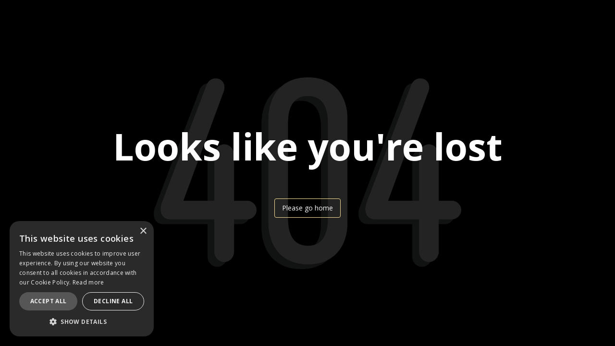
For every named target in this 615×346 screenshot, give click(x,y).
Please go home (307, 207)
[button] (81, 322)
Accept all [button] (48, 301)
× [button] (143, 231)
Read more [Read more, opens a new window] (88, 282)
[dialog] (82, 278)
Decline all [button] (113, 301)
